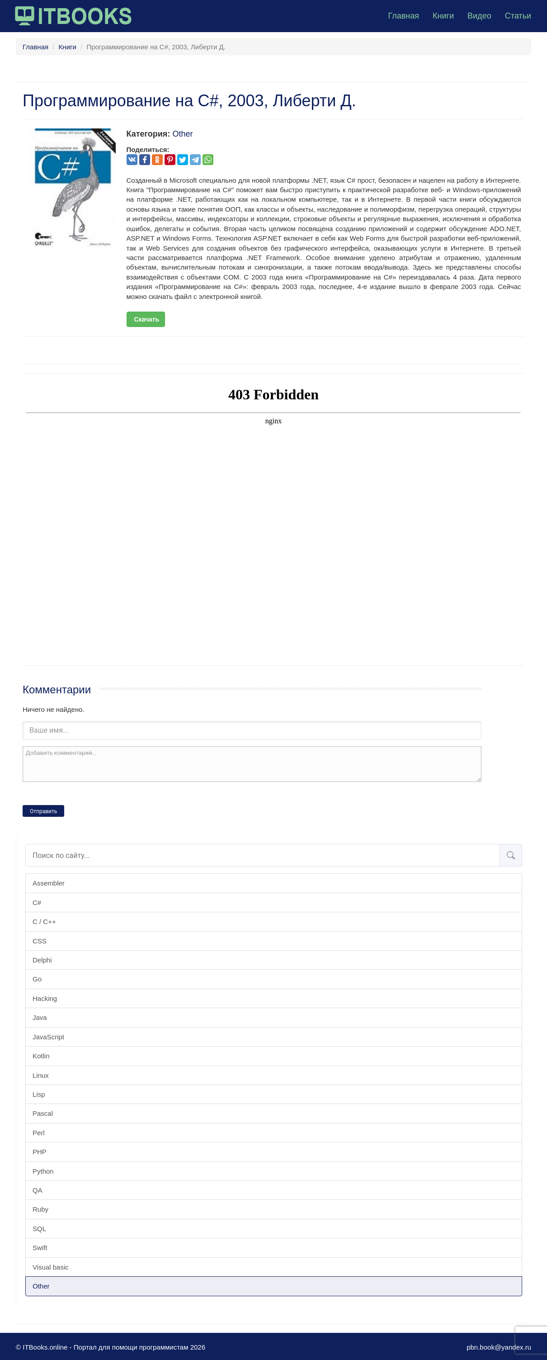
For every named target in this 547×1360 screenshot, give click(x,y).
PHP (40, 1152)
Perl (39, 1133)
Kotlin (41, 1056)
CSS (40, 941)
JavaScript (48, 1037)
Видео (479, 15)
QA (37, 1190)
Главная (403, 15)
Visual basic (51, 1267)
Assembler (49, 883)
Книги (443, 15)
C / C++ (44, 921)
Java (40, 1017)
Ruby (40, 1209)
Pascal (43, 1113)
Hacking (45, 998)
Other (41, 1286)
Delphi (42, 960)
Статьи (518, 15)
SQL (39, 1228)
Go (37, 979)
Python (43, 1171)
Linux (41, 1075)
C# (37, 902)
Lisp (39, 1094)
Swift (40, 1247)
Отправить (43, 811)
